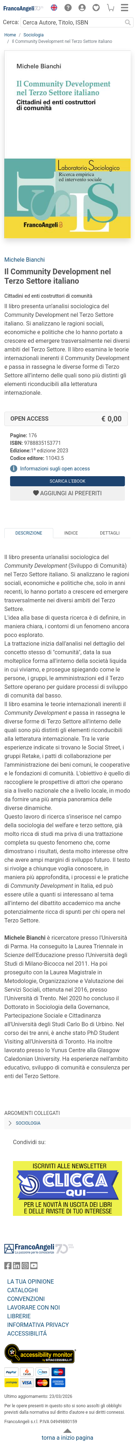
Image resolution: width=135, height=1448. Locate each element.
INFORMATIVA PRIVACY (38, 1324)
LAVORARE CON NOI (33, 1307)
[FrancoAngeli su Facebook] (8, 1267)
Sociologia (33, 34)
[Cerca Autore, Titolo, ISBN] (71, 22)
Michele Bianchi (24, 259)
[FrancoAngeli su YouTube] (33, 1267)
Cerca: (11, 22)
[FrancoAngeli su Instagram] (25, 1267)
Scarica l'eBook (67, 481)
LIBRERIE (19, 1316)
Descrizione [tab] (28, 533)
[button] (52, 9)
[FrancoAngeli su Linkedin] (16, 1267)
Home (10, 34)
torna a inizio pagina (67, 1437)
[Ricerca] (128, 22)
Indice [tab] (71, 533)
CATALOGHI (22, 1290)
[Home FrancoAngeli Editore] (24, 8)
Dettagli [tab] (110, 533)
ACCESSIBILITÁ (27, 1333)
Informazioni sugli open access (55, 468)
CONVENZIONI (26, 1299)
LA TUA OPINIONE (30, 1281)
